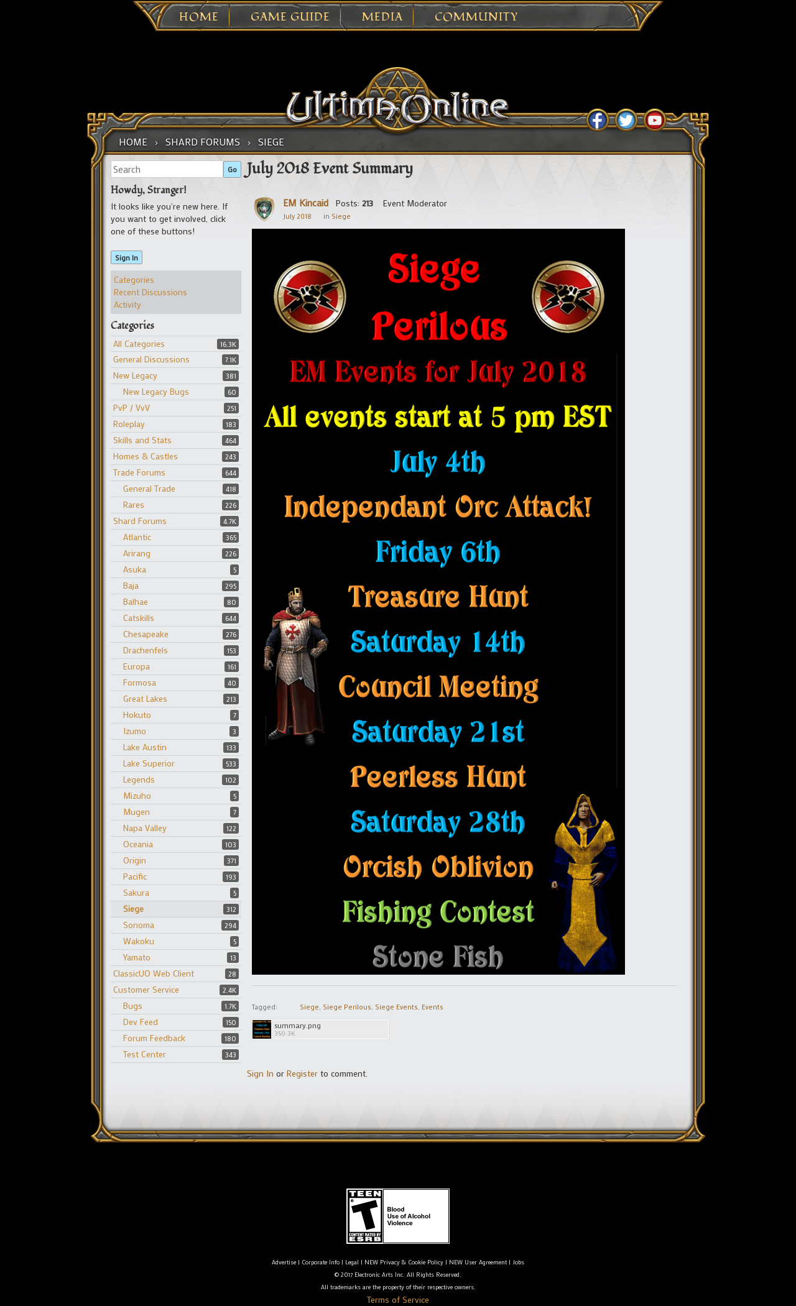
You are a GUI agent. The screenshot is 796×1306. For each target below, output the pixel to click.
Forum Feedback (154, 1038)
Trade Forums (139, 472)
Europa (136, 666)
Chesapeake (146, 634)
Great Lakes (145, 698)
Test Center (144, 1054)
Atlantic (137, 537)
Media (382, 17)
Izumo (134, 731)
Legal (352, 1262)
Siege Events (396, 1007)
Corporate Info (321, 1262)
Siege (133, 908)
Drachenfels (145, 650)
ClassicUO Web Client (153, 973)
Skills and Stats (142, 440)
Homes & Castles (145, 456)
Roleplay (129, 424)
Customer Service (146, 989)
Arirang (136, 553)
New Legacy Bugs (156, 391)
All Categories (139, 343)
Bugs (132, 1005)
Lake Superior (149, 763)
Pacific (135, 876)
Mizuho (137, 795)
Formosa (139, 682)
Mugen (136, 811)
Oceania (138, 844)
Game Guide (290, 17)
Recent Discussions (150, 292)
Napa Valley (145, 828)
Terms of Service (398, 1299)
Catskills (138, 617)
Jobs (518, 1262)
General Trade (149, 488)
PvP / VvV (131, 407)
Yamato (136, 957)
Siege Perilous (347, 1007)
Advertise (284, 1262)
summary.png (297, 1025)
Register (302, 1073)
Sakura (136, 892)
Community (476, 17)
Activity (127, 304)
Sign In (126, 257)
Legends (139, 779)
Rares (133, 504)
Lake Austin (145, 747)
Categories (134, 279)
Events (432, 1007)
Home (199, 17)
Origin (134, 860)
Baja (131, 585)
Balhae (135, 601)
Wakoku (138, 941)
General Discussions (151, 359)
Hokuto (137, 714)
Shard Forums (140, 521)
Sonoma (138, 925)
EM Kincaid (305, 202)
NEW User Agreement (478, 1262)
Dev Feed (140, 1022)
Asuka (134, 569)
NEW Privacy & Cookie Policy (403, 1262)
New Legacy (135, 375)
